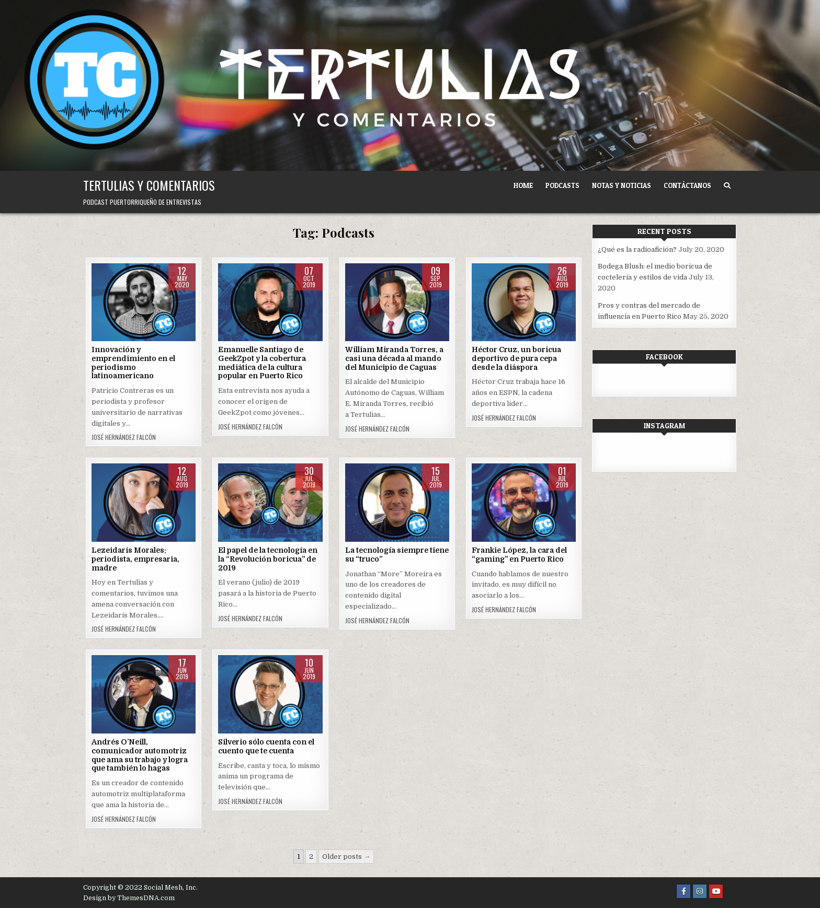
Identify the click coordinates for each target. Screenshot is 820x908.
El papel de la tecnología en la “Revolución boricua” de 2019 (267, 559)
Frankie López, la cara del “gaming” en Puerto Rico (519, 554)
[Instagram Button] (700, 891)
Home (523, 185)
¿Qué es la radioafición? (637, 249)
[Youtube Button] (716, 891)
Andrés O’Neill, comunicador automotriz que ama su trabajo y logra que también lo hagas (140, 755)
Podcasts (562, 185)
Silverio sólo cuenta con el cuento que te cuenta (266, 746)
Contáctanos (687, 185)
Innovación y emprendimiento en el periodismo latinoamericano (133, 362)
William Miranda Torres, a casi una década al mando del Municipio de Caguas (394, 358)
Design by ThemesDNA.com (129, 898)
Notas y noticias (621, 185)
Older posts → (346, 856)
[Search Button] (727, 185)
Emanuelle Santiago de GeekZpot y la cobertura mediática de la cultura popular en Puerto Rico (262, 362)
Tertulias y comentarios (149, 185)
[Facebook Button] (683, 891)
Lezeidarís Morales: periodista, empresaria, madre (135, 559)
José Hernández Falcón (124, 437)
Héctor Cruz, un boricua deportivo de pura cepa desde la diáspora (516, 358)
